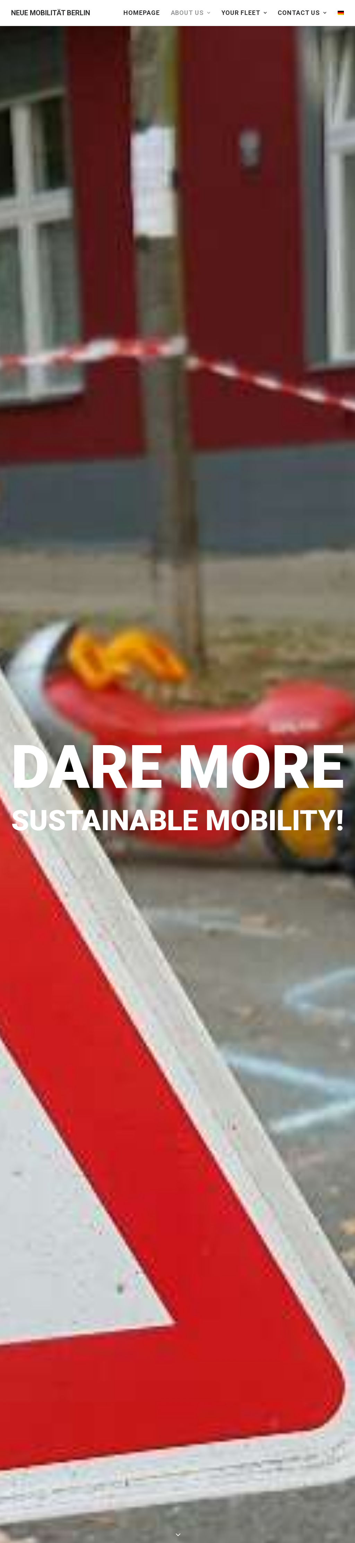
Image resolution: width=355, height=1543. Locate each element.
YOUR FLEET (244, 12)
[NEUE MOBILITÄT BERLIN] (50, 12)
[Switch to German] (338, 13)
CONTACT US (302, 12)
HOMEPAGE (141, 12)
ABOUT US (190, 12)
